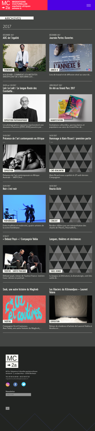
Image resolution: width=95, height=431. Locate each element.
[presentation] (22, 401)
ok (7, 408)
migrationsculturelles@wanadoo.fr (17, 379)
